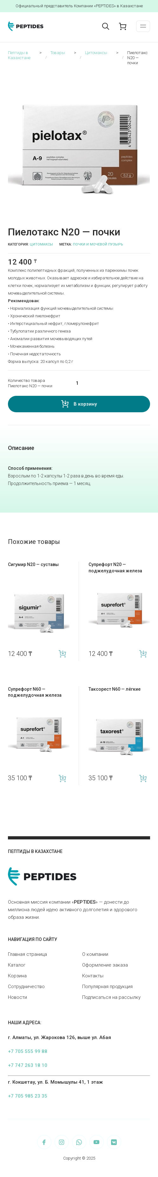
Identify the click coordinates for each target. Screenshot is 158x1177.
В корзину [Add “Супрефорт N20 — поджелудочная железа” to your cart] (143, 654)
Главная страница (27, 954)
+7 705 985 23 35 (27, 1096)
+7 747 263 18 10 (27, 1065)
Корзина (17, 976)
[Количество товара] (109, 383)
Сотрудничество (26, 986)
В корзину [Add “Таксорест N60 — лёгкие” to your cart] (143, 778)
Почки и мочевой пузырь (98, 244)
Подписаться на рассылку (111, 997)
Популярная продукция (107, 986)
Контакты (92, 976)
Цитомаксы (41, 244)
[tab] (21, 448)
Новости (17, 997)
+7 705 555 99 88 (27, 1051)
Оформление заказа (105, 965)
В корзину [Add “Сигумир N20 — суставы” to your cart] (62, 654)
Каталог (16, 965)
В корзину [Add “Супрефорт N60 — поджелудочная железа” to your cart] (62, 778)
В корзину (85, 404)
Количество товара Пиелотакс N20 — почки (30, 383)
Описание (21, 448)
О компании (95, 954)
